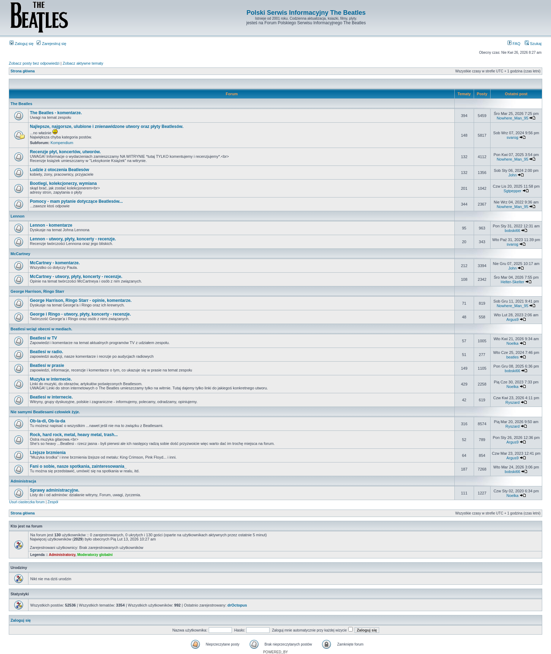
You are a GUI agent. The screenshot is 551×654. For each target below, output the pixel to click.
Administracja (23, 481)
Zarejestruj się (51, 43)
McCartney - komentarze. (55, 262)
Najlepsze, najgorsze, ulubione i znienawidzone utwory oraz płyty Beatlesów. (106, 126)
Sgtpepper (512, 191)
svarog (512, 137)
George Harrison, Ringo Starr (37, 291)
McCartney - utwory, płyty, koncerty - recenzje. (76, 276)
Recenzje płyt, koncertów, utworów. (65, 151)
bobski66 (512, 230)
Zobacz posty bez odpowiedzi (34, 63)
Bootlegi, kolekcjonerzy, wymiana (63, 183)
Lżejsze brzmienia (48, 452)
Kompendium (62, 143)
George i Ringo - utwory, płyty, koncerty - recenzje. (80, 314)
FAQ (513, 43)
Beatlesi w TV (43, 338)
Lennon (18, 216)
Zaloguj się (21, 43)
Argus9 (512, 319)
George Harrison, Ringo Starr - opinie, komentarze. (80, 300)
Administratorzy (62, 555)
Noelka (512, 343)
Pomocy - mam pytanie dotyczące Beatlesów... (76, 201)
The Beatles (21, 104)
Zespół (52, 502)
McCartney (20, 254)
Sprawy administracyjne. (54, 490)
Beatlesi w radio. (46, 351)
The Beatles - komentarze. (56, 112)
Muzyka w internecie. (51, 379)
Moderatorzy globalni (95, 555)
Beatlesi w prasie (47, 365)
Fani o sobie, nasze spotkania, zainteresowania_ (78, 466)
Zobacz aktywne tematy (83, 63)
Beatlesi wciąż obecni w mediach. (41, 329)
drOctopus (237, 605)
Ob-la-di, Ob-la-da (47, 421)
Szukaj (533, 43)
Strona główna (23, 71)
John (512, 175)
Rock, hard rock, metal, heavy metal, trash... (74, 434)
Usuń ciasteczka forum (27, 502)
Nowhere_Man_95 (512, 118)
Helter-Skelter (512, 282)
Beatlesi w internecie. (51, 397)
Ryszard (512, 402)
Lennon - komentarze (51, 225)
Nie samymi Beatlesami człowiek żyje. (45, 412)
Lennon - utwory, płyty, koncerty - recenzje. (73, 239)
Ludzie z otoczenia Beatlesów (59, 169)
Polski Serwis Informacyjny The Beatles (305, 12)
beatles (512, 357)
